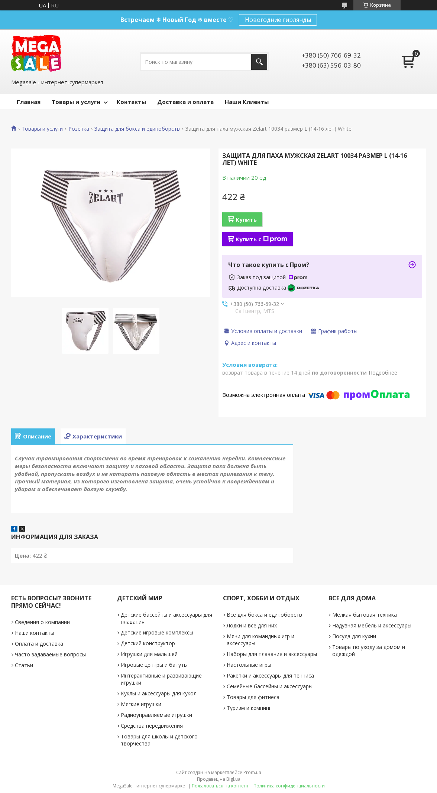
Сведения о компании (42, 622)
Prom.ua (252, 772)
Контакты (131, 101)
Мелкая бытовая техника (364, 614)
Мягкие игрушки (141, 704)
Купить (246, 219)
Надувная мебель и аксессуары (371, 625)
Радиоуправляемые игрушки (156, 714)
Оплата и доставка (39, 643)
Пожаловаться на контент (220, 786)
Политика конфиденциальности (289, 786)
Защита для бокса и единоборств (137, 128)
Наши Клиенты (247, 101)
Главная (29, 101)
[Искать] (259, 62)
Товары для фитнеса (253, 697)
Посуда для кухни (354, 636)
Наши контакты (34, 632)
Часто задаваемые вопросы (50, 654)
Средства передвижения (152, 725)
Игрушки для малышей (149, 653)
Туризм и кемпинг (249, 707)
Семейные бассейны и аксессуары (270, 686)
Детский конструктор (148, 643)
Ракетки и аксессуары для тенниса (270, 675)
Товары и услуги (76, 101)
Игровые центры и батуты (154, 664)
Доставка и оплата (185, 101)
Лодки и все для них (252, 625)
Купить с (261, 239)
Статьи (24, 665)
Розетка (78, 128)
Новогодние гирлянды (278, 20)
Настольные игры (249, 664)
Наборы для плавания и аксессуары (272, 653)
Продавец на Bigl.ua (218, 779)
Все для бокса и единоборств (264, 614)
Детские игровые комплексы (157, 632)
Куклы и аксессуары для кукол (159, 693)
